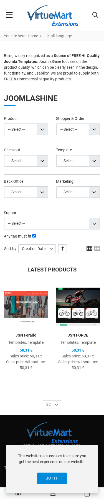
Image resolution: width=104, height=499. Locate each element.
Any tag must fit (17, 236)
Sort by (10, 248)
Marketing (64, 181)
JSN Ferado (26, 335)
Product (11, 118)
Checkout (12, 150)
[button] (95, 15)
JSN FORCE (78, 335)
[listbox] (37, 248)
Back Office (13, 181)
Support (11, 213)
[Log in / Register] (53, 493)
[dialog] (52, 469)
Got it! (52, 478)
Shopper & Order (70, 118)
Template (64, 150)
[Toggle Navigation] (9, 16)
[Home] (18, 493)
